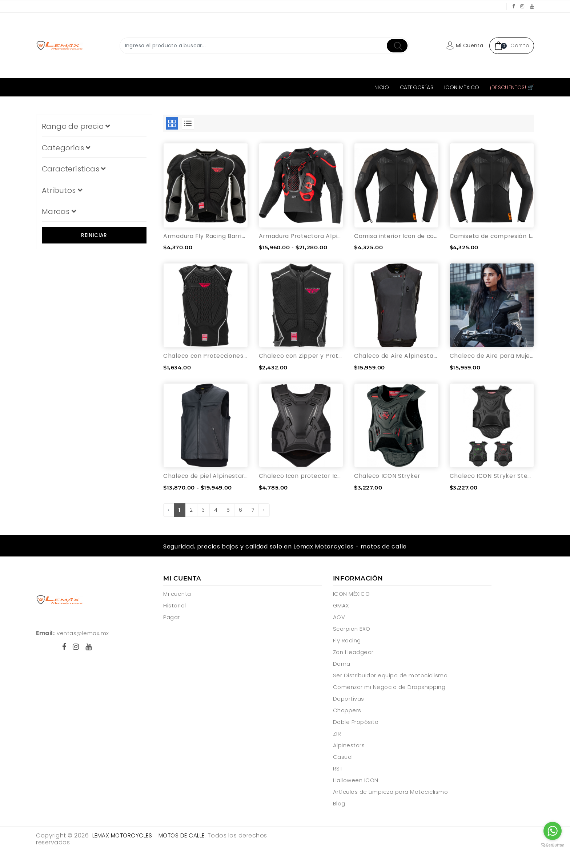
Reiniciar (94, 235)
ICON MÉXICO (461, 87)
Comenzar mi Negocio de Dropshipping (389, 687)
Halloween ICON (355, 781)
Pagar (171, 618)
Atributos (62, 190)
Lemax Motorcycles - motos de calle (150, 836)
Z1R (337, 734)
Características (74, 169)
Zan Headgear (353, 653)
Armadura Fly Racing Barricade (205, 236)
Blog (339, 804)
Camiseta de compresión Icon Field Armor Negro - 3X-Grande (492, 236)
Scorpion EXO (351, 629)
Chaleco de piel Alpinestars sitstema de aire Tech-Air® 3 (205, 476)
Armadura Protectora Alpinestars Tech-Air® (301, 236)
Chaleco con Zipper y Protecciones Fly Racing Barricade (301, 356)
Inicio (381, 87)
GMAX (341, 606)
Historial (174, 606)
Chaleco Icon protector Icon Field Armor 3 (301, 476)
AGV (339, 618)
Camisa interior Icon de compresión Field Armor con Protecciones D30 (396, 236)
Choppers (347, 711)
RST (338, 769)
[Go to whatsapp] (552, 831)
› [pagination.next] (264, 510)
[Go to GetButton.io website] (552, 845)
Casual (343, 757)
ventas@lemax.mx (83, 633)
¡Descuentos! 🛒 (512, 87)
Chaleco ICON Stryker (388, 476)
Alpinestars (349, 746)
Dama (341, 664)
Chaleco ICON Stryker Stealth (492, 476)
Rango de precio (76, 126)
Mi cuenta (177, 594)
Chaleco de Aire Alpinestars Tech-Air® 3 (396, 356)
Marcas (59, 211)
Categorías (416, 87)
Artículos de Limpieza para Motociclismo (390, 792)
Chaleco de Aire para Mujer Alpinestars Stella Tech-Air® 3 (492, 356)
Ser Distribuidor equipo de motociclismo (390, 676)
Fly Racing (347, 641)
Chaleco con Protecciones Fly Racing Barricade (205, 356)
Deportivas (348, 699)
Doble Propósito (356, 722)
